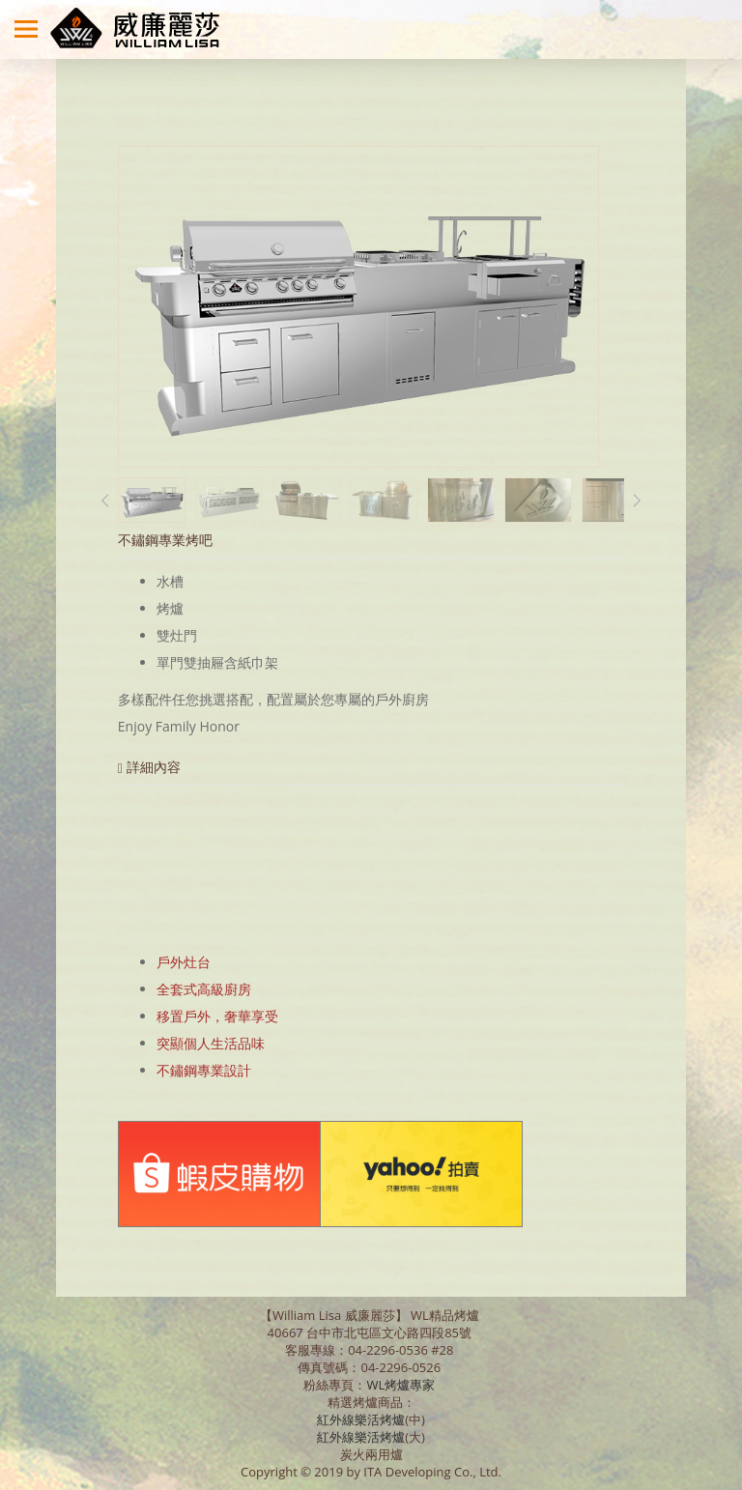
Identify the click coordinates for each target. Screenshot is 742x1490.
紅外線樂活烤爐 (361, 1419)
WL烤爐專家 (402, 1384)
